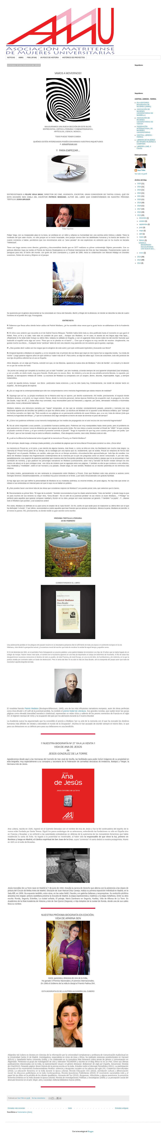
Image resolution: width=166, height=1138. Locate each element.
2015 (139, 215)
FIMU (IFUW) (32, 58)
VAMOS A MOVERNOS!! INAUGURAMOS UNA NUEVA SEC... (147, 246)
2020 (139, 199)
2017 (139, 209)
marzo (141, 237)
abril (141, 234)
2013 (139, 260)
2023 (139, 190)
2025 (139, 184)
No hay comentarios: (39, 1098)
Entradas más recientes (16, 1108)
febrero (142, 240)
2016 (139, 212)
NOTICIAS (11, 58)
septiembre (143, 224)
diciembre (143, 218)
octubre (142, 221)
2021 (139, 196)
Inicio (70, 1108)
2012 (139, 263)
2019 (139, 203)
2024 (139, 187)
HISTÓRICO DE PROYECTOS (73, 58)
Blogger (90, 1131)
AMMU (21, 58)
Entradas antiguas (121, 1108)
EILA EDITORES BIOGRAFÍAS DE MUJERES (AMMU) (144, 105)
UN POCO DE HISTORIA (49, 58)
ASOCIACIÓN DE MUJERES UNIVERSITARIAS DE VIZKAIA (145, 121)
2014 (139, 257)
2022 (139, 193)
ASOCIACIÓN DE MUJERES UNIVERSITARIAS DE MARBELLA (145, 112)
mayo (141, 231)
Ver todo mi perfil (141, 174)
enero (141, 253)
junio (141, 227)
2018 (139, 206)
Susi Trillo (141, 170)
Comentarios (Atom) (24, 1112)
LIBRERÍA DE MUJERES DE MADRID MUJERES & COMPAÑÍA (146, 142)
